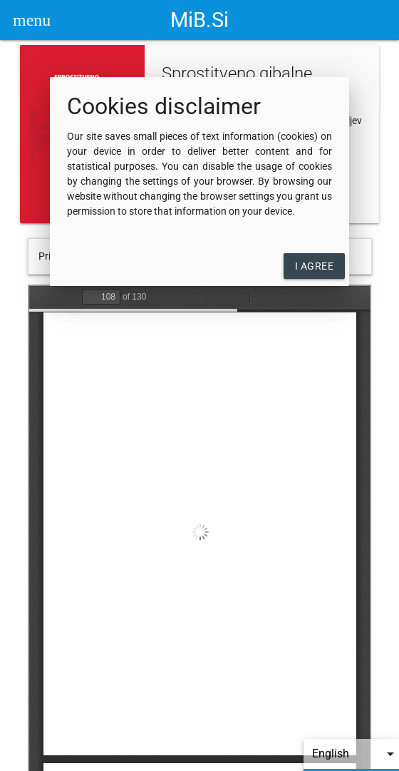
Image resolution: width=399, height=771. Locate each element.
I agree (314, 266)
